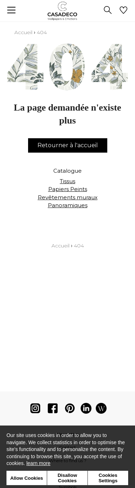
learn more (38, 463)
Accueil (23, 32)
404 (42, 32)
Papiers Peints (67, 189)
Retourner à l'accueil (67, 145)
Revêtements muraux (68, 197)
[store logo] (67, 11)
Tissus (67, 181)
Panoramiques (67, 205)
